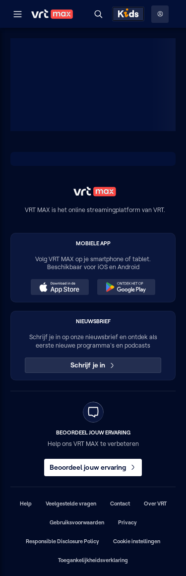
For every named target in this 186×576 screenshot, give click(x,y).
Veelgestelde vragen (71, 503)
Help (26, 503)
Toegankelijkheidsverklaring (93, 560)
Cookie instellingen (136, 541)
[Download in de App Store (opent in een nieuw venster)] (59, 287)
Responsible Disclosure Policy (62, 541)
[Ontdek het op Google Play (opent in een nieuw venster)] (126, 287)
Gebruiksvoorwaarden (77, 522)
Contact (120, 503)
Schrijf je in (93, 365)
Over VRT (155, 503)
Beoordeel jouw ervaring (93, 467)
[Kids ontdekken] (128, 13)
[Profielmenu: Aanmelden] (160, 14)
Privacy (127, 522)
